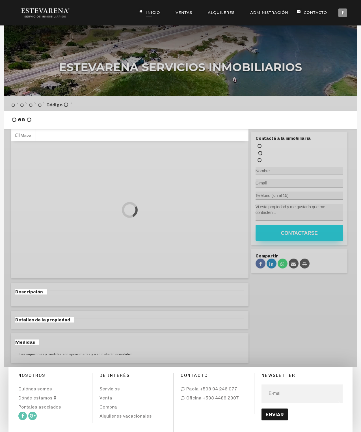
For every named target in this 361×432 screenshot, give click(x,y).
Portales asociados (39, 407)
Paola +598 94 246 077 (209, 389)
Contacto (313, 12)
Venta (106, 398)
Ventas (184, 12)
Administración (269, 12)
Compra (108, 407)
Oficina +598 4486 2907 (210, 398)
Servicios (110, 389)
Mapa (23, 135)
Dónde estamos (37, 398)
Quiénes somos (35, 389)
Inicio (151, 12)
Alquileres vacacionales (126, 416)
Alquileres (221, 12)
